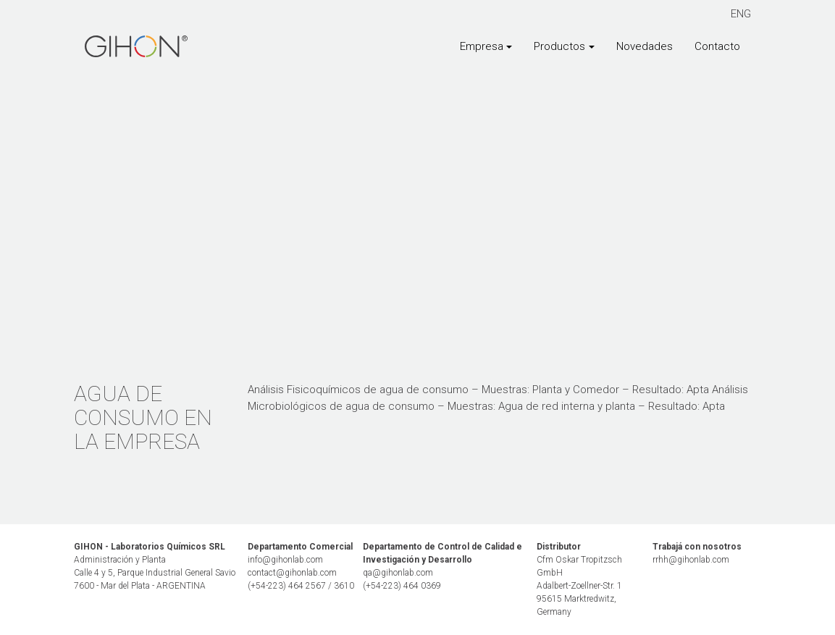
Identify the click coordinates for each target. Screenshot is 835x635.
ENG (741, 13)
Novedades (644, 46)
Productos (559, 46)
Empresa (481, 46)
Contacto (717, 46)
